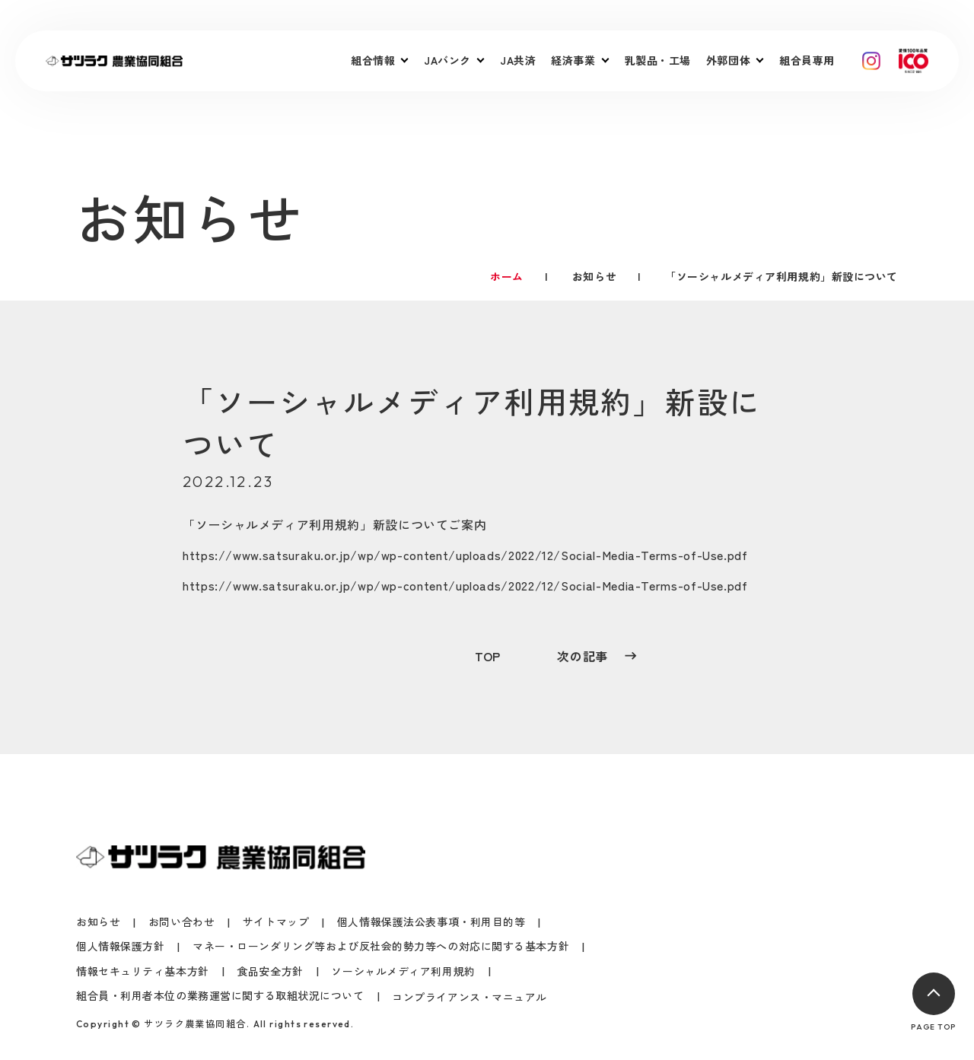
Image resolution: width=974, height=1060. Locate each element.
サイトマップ (276, 922)
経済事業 (573, 60)
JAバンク (447, 60)
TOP (487, 656)
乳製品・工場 (658, 60)
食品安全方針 (270, 971)
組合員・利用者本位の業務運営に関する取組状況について (220, 995)
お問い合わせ (181, 922)
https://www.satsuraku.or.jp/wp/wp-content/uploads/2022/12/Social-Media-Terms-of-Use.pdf (465, 555)
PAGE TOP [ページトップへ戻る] (933, 1002)
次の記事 (597, 656)
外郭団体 (728, 60)
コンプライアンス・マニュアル (469, 996)
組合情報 (373, 60)
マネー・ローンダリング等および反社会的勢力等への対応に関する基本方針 (381, 946)
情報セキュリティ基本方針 (142, 971)
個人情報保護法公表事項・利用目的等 (431, 922)
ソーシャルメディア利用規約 (278, 524)
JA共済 (518, 60)
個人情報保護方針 (120, 946)
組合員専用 (807, 60)
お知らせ (98, 922)
